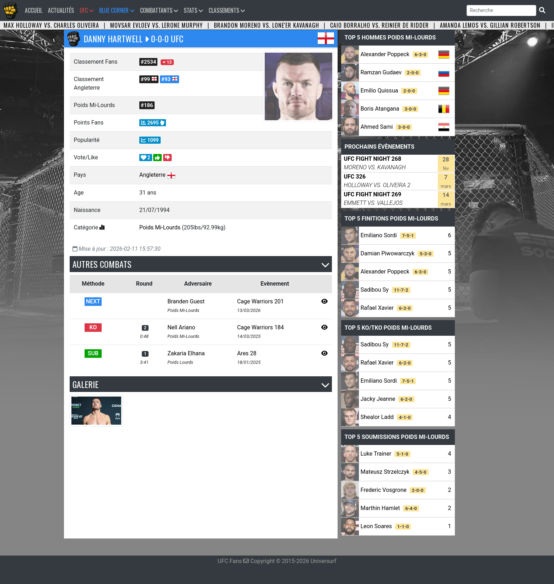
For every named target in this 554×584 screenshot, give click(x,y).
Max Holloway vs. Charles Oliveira (51, 25)
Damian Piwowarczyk (397, 253)
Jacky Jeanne (387, 398)
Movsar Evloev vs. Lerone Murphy (156, 25)
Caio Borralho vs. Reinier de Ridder (379, 25)
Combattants (159, 10)
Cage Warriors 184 (260, 327)
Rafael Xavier (387, 307)
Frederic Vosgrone (393, 490)
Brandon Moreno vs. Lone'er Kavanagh (266, 25)
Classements (227, 10)
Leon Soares (386, 526)
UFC (86, 10)
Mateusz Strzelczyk (395, 471)
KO (93, 327)
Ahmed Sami (386, 126)
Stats (193, 10)
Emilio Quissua (389, 90)
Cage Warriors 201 (260, 301)
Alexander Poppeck (395, 54)
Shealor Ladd (387, 417)
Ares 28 (246, 353)
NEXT (93, 301)
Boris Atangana (390, 108)
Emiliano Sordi (388, 235)
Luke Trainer (385, 453)
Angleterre (152, 174)
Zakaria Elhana (186, 353)
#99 (149, 79)
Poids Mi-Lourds (160, 227)
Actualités (61, 10)
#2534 (148, 62)
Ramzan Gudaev (391, 72)
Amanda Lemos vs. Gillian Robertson (490, 25)
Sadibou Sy (385, 289)
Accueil (35, 10)
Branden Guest (186, 301)
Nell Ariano (181, 327)
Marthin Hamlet (390, 508)
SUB (93, 353)
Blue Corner (116, 10)
